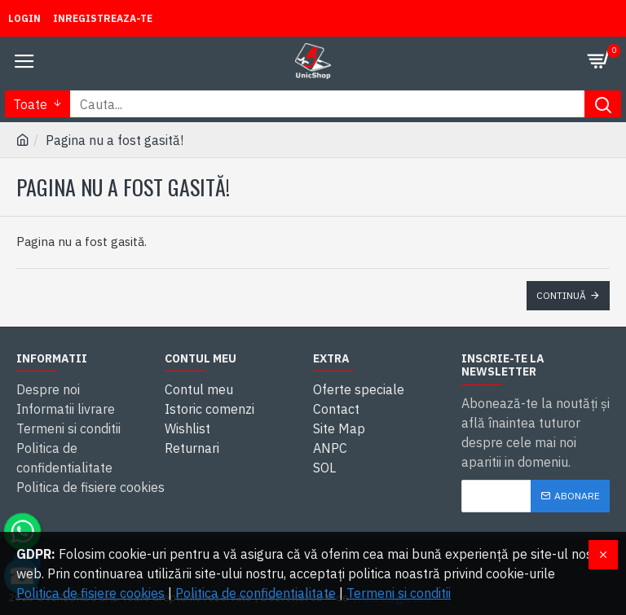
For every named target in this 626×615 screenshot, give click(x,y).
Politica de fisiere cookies (90, 593)
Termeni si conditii (398, 593)
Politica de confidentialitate (255, 593)
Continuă (561, 295)
